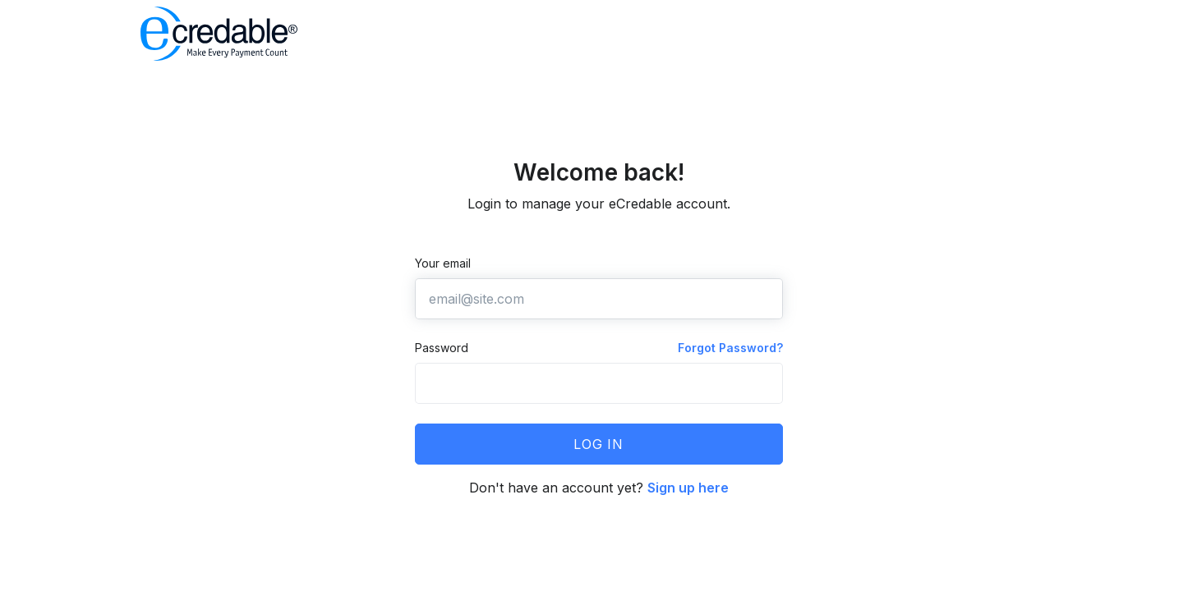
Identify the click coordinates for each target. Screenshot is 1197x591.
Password (441, 348)
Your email (443, 263)
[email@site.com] (599, 298)
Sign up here (688, 487)
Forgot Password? (730, 348)
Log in (598, 444)
